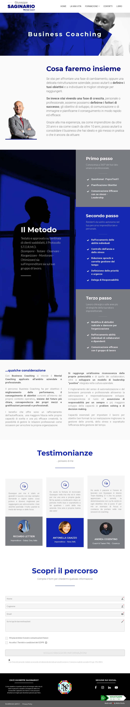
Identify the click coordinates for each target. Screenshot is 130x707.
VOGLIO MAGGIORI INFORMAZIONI (65, 652)
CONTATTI (108, 6)
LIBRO (119, 6)
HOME (63, 6)
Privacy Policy (27, 704)
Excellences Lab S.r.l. (12, 703)
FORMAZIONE (91, 6)
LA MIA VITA (75, 6)
